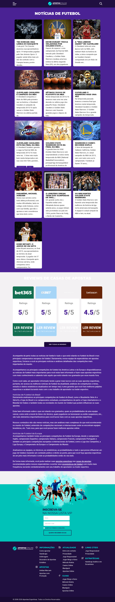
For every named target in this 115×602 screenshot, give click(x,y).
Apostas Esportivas (30, 599)
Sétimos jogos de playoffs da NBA (55, 93)
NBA (30, 167)
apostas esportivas (64, 461)
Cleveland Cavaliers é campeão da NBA (28, 93)
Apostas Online (68, 571)
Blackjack (66, 568)
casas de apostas (83, 461)
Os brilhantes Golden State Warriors (83, 195)
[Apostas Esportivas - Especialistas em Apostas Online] (23, 548)
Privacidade (67, 554)
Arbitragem (43, 557)
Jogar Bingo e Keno (70, 560)
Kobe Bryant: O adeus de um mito (26, 245)
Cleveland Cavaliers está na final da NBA (28, 144)
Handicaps (43, 554)
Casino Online (68, 565)
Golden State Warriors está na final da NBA (56, 145)
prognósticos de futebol (72, 464)
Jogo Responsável (70, 557)
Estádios (42, 562)
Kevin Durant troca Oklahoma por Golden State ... (57, 44)
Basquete (21, 167)
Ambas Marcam (45, 570)
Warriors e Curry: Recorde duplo (85, 144)
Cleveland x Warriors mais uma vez (85, 94)
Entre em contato (69, 551)
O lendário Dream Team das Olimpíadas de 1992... (57, 195)
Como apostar (44, 551)
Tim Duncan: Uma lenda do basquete (27, 43)
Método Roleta (68, 562)
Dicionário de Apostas (47, 560)
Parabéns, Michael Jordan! (26, 194)
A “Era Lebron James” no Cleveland (87, 43)
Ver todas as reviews (57, 344)
